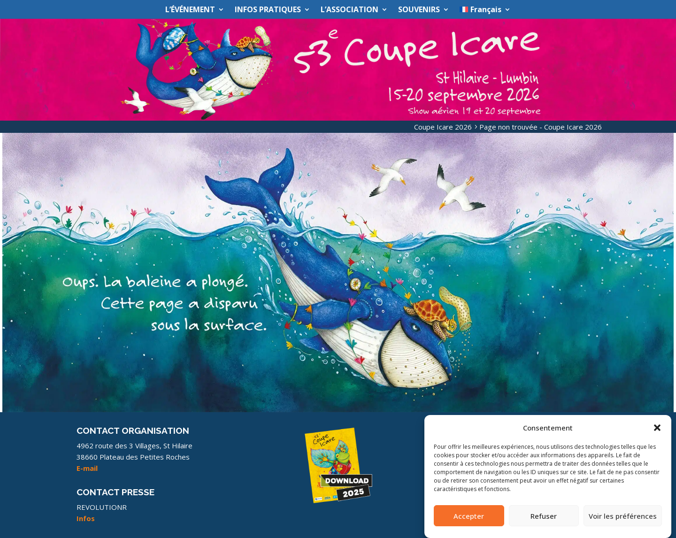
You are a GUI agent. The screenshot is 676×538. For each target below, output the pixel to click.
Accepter (468, 518)
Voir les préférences (623, 518)
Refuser (543, 518)
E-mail (87, 468)
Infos (86, 518)
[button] (657, 430)
